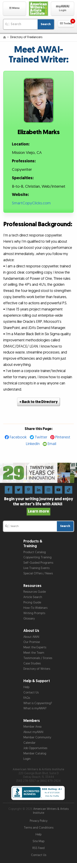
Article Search (32, 597)
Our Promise (31, 642)
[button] (14, 8)
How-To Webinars (35, 608)
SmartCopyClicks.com (31, 203)
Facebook (18, 437)
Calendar (29, 743)
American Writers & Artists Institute (51, 811)
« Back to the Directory (39, 401)
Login (27, 759)
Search (46, 24)
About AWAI (31, 637)
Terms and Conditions (38, 828)
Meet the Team (33, 653)
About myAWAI (33, 732)
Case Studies (32, 663)
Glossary (29, 619)
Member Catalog (34, 753)
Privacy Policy (38, 821)
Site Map (38, 841)
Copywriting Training (37, 557)
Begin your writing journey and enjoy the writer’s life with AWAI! (38, 505)
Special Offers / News (38, 573)
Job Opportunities (35, 748)
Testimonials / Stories (37, 658)
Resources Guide (34, 592)
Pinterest (62, 437)
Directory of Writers (36, 669)
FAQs (26, 698)
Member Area (32, 727)
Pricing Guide (32, 602)
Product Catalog (34, 552)
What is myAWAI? (34, 708)
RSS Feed (38, 848)
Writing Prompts (34, 613)
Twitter (41, 437)
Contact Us (31, 692)
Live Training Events (36, 568)
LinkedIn (33, 443)
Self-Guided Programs (38, 563)
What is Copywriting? (37, 703)
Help (26, 687)
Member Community (37, 737)
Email (52, 443)
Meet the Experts (34, 647)
